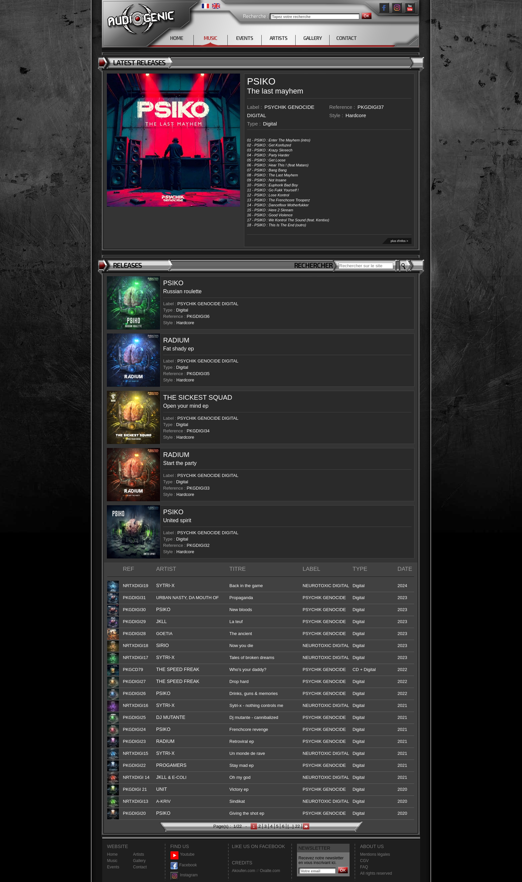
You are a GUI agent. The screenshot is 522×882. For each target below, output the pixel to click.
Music (112, 860)
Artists (138, 854)
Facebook (183, 865)
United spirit (177, 520)
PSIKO (261, 81)
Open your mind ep (185, 406)
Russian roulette (182, 291)
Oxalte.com (270, 870)
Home (112, 854)
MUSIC (210, 38)
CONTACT (346, 38)
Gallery (139, 860)
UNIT (161, 789)
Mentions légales (375, 854)
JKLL (161, 621)
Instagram (184, 875)
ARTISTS (278, 38)
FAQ (364, 867)
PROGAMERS (171, 765)
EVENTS (244, 38)
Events (113, 867)
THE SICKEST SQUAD (197, 397)
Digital (270, 123)
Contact (140, 867)
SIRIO (162, 645)
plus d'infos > (399, 241)
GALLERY (312, 38)
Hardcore (356, 115)
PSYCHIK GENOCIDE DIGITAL (207, 303)
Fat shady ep (178, 348)
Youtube (182, 854)
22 (297, 826)
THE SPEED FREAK (177, 669)
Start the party (180, 463)
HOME (176, 38)
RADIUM (176, 340)
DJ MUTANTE (170, 717)
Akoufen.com (243, 870)
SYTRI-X (165, 585)
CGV (364, 860)
